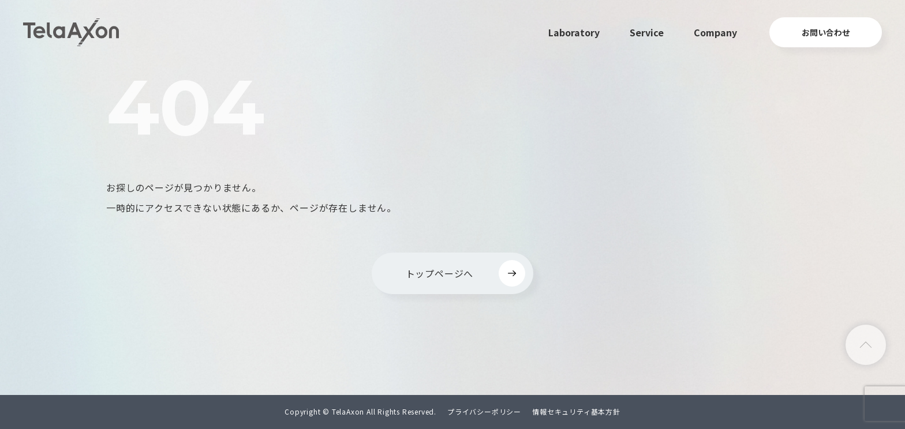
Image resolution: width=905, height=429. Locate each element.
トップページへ (465, 273)
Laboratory (574, 32)
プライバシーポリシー (484, 411)
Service (647, 32)
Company (715, 32)
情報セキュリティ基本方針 (576, 411)
